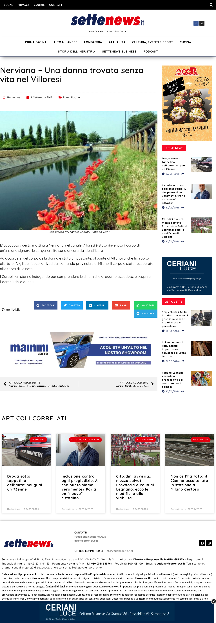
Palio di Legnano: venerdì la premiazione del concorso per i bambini (173, 379)
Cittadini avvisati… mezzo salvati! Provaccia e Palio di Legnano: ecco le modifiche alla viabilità (174, 227)
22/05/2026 (171, 361)
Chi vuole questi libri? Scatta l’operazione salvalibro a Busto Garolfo (174, 349)
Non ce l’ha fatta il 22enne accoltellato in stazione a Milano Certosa (189, 482)
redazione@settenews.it (90, 536)
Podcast (151, 51)
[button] (211, 5)
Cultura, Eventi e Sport (152, 42)
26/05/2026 (171, 330)
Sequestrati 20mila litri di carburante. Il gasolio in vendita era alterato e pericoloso (175, 319)
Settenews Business (119, 51)
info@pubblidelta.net (119, 551)
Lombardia (93, 42)
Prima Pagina (36, 42)
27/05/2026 (170, 173)
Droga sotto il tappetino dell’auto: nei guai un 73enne (174, 164)
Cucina (185, 42)
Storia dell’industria (76, 51)
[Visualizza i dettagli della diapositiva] (79, 350)
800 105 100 (135, 563)
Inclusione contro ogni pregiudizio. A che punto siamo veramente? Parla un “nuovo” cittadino (174, 194)
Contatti (56, 4)
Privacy (23, 4)
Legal (8, 4)
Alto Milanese (65, 42)
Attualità (117, 42)
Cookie (39, 4)
